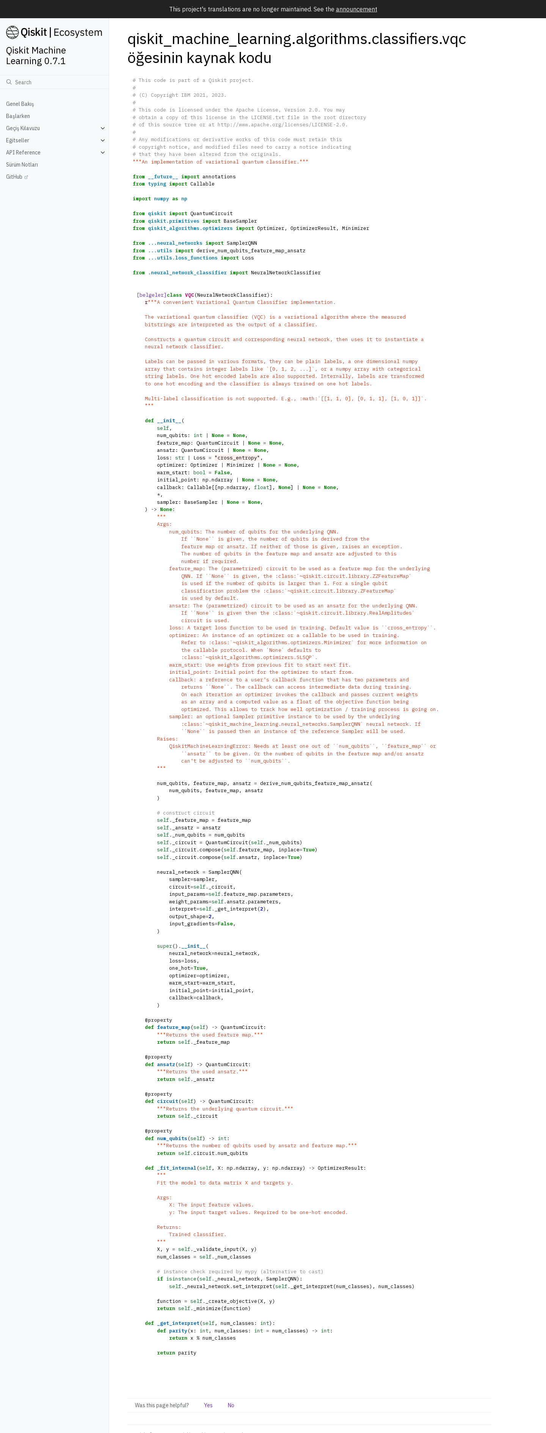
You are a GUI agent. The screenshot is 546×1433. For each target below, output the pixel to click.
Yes (208, 1405)
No (231, 1405)
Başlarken (18, 116)
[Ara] (54, 82)
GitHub (14, 176)
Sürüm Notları (22, 164)
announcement (356, 9)
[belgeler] (151, 295)
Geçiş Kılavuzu (23, 128)
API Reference (23, 152)
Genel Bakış (20, 104)
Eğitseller (17, 140)
